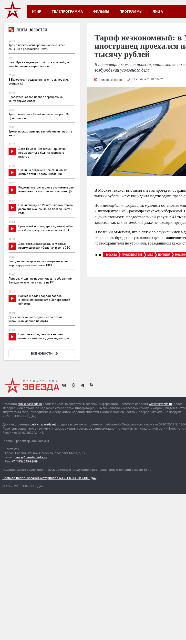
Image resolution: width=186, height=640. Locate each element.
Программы (131, 11)
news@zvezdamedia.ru (31, 457)
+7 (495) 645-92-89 (24, 461)
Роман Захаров (110, 80)
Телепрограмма (67, 11)
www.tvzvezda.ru (160, 404)
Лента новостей (28, 30)
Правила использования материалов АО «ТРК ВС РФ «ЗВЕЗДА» (49, 478)
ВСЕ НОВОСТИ (45, 353)
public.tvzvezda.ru (30, 404)
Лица (158, 11)
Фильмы (101, 11)
